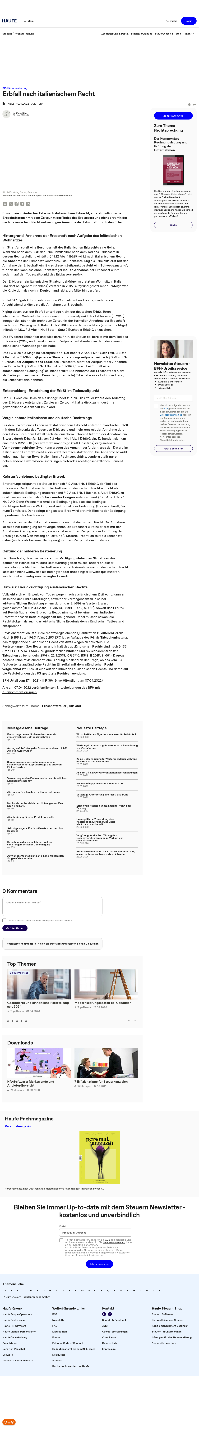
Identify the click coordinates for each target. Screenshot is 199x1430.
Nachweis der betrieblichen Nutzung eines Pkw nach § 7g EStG (35, 804)
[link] (7, 33)
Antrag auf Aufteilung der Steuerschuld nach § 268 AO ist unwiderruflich (37, 749)
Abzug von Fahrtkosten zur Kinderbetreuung (33, 792)
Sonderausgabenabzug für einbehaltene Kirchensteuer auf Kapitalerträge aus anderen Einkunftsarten (34, 764)
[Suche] (172, 21)
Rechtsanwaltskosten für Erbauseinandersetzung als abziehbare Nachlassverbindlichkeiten (105, 852)
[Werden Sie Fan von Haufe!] (110, 1314)
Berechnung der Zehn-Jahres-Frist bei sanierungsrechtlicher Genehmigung (29, 843)
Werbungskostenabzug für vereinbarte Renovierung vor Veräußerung (107, 746)
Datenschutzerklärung (171, 414)
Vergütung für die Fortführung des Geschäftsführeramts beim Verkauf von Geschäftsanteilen (99, 838)
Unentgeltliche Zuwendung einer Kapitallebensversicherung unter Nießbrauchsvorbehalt (95, 822)
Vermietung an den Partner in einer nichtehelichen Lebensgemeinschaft (36, 779)
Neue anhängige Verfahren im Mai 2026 (100, 783)
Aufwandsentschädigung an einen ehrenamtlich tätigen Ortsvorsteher (35, 857)
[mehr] (190, 33)
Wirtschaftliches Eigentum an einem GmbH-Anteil (106, 734)
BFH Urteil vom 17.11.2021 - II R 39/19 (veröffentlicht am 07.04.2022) (52, 680)
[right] (135, 1021)
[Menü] (29, 21)
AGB (165, 408)
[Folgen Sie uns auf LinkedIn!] (104, 1314)
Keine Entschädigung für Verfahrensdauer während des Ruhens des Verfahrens (106, 760)
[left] (129, 1021)
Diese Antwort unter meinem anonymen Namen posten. (40, 920)
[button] (189, 21)
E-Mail (62, 1226)
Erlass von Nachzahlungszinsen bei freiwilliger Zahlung (103, 807)
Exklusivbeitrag (19, 973)
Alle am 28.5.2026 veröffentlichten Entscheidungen (107, 772)
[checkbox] (4, 921)
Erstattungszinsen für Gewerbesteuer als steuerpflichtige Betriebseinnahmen (31, 735)
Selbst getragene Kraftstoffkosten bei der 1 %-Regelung (35, 829)
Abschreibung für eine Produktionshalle (30, 817)
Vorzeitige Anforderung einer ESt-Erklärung (102, 794)
